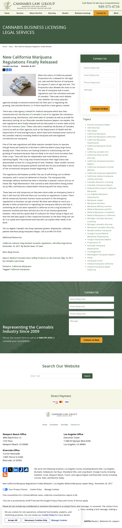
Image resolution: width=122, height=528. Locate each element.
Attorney (52, 13)
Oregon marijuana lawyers (99, 239)
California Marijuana (21, 266)
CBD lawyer (92, 130)
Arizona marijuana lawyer (98, 124)
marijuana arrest (94, 260)
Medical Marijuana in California (101, 215)
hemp (89, 257)
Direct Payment (61, 396)
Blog (10, 47)
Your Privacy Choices (15, 489)
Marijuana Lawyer (95, 200)
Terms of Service (74, 500)
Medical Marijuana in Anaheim (100, 212)
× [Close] (78, 510)
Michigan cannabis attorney (99, 224)
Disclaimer (54, 424)
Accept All (12, 520)
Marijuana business (96, 203)
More (116, 13)
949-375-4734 (108, 6)
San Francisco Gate (17, 126)
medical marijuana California (100, 263)
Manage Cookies (51, 489)
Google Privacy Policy (53, 500)
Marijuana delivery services (99, 206)
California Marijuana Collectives (101, 136)
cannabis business (43, 120)
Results (65, 13)
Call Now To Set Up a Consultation (100, 3)
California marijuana (20, 269)
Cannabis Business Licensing (100, 182)
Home (7, 13)
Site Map (64, 424)
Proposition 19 (94, 242)
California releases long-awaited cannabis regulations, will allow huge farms (37, 243)
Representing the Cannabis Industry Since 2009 (28, 329)
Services (19, 13)
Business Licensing (82, 13)
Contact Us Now (100, 108)
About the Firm (36, 13)
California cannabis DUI (97, 152)
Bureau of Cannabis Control (35, 114)
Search (87, 376)
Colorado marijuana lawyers (99, 185)
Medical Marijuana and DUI (99, 209)
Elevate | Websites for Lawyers (101, 521)
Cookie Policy (36, 489)
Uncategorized (94, 251)
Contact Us (101, 13)
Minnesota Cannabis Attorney (100, 227)
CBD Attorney (93, 127)
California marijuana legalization (102, 173)
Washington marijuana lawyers (101, 254)
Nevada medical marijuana (99, 230)
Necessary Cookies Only (36, 520)
